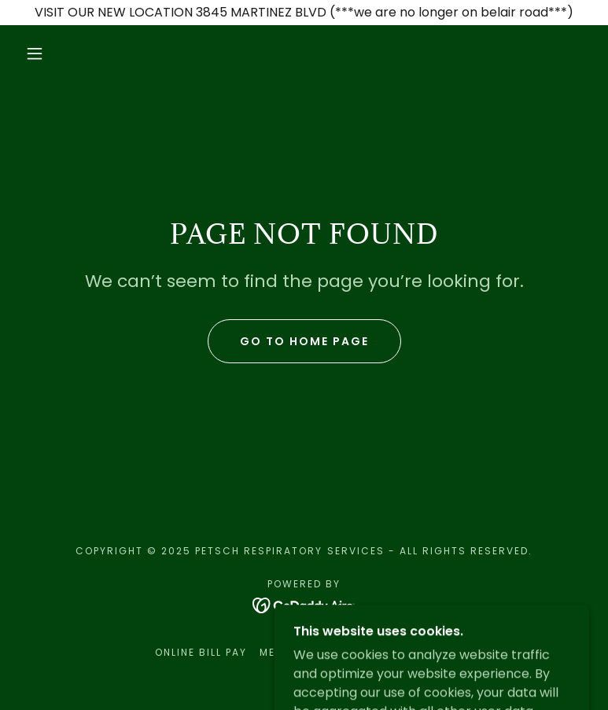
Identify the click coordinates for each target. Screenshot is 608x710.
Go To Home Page (304, 341)
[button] (34, 53)
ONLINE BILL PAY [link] (201, 652)
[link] (304, 604)
